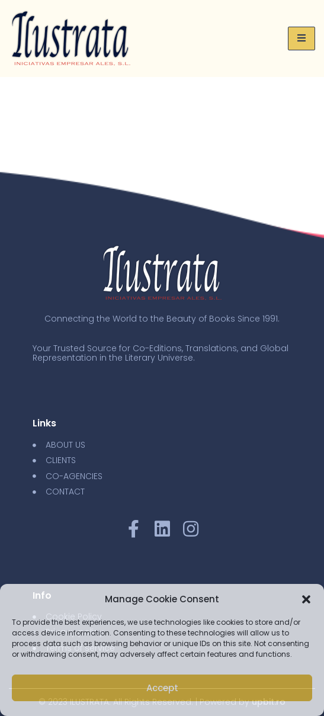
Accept (162, 688)
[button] (306, 599)
